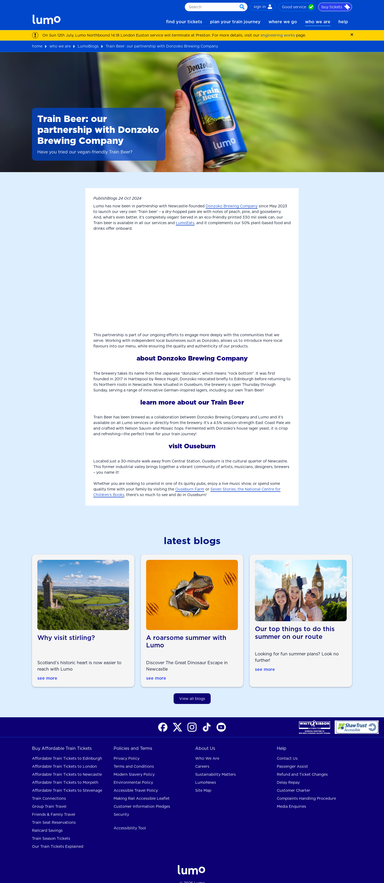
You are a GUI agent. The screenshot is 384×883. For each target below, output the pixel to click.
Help (281, 739)
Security (121, 806)
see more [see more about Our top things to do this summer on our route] (265, 669)
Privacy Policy (126, 750)
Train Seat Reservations (54, 814)
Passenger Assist (292, 758)
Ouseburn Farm (189, 489)
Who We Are (207, 750)
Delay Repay (288, 774)
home (37, 46)
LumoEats (185, 223)
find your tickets (184, 21)
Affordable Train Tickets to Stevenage (67, 782)
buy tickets (336, 7)
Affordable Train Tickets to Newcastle (67, 766)
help (343, 21)
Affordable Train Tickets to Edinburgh (67, 750)
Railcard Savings (47, 822)
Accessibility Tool (130, 819)
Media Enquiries (291, 798)
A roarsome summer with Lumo (187, 632)
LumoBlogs (88, 46)
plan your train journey (235, 21)
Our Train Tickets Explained (57, 838)
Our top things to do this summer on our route (295, 632)
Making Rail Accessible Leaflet (142, 790)
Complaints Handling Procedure (306, 790)
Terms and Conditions (134, 758)
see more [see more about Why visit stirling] (47, 669)
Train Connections (49, 790)
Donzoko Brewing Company (232, 206)
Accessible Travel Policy (136, 782)
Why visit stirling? (66, 629)
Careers (202, 758)
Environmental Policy (133, 774)
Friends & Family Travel (53, 806)
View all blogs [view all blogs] (192, 690)
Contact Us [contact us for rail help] (287, 750)
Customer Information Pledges (142, 798)
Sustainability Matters (215, 766)
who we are (317, 21)
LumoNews (205, 774)
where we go (283, 21)
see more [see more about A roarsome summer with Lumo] (156, 669)
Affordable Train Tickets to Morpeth (65, 774)
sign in (263, 6)
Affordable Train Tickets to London (64, 758)
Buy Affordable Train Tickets (62, 739)
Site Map (203, 782)
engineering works (278, 35)
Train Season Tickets (51, 830)
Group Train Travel (49, 798)
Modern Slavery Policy (134, 766)
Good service (298, 7)
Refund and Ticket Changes (302, 766)
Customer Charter (293, 782)
